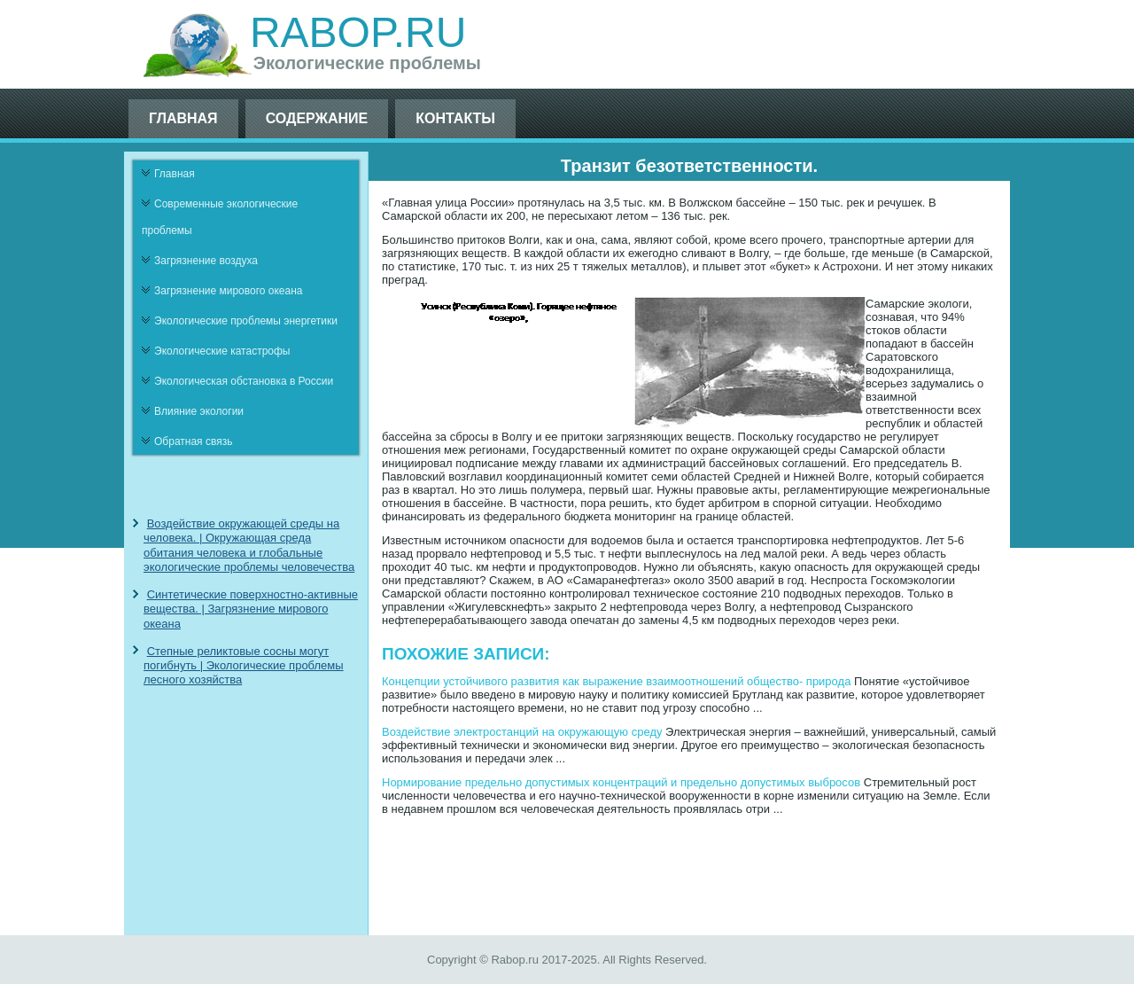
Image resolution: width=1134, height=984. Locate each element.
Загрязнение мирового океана (228, 291)
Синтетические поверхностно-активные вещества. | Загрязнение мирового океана (251, 609)
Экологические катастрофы (222, 351)
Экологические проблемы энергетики (246, 321)
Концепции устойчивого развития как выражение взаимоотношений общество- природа (616, 681)
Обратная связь (193, 441)
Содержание (317, 118)
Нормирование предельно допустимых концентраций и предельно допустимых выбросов (621, 782)
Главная (183, 118)
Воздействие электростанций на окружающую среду (522, 731)
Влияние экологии (199, 411)
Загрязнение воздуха (206, 260)
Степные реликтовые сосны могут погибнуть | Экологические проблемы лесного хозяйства (244, 665)
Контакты (455, 118)
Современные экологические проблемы (220, 217)
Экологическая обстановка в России (243, 381)
